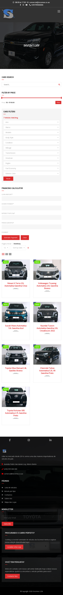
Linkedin (50, 440)
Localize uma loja (14, 547)
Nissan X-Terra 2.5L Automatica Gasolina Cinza (16, 284)
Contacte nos (12, 576)
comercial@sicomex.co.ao (39, 2)
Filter (58, 102)
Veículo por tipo (9, 491)
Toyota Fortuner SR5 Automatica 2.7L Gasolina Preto (15, 413)
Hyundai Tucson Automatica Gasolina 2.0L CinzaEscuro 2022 (47, 328)
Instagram (29, 440)
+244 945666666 (36, 5)
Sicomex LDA (38, 591)
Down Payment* (8, 204)
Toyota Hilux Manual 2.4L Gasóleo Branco (16, 369)
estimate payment (10, 237)
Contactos (7, 495)
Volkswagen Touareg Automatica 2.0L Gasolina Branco (47, 286)
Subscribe (7, 524)
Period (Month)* (8, 223)
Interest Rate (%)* (8, 213)
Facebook (10, 440)
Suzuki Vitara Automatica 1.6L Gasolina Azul (15, 326)
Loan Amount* (7, 194)
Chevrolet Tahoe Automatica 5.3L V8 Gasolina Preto (47, 370)
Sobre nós (7, 498)
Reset (8, 179)
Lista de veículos (9, 487)
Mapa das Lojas (9, 502)
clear (25, 237)
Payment (5, 232)
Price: (3, 102)
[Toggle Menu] (59, 11)
